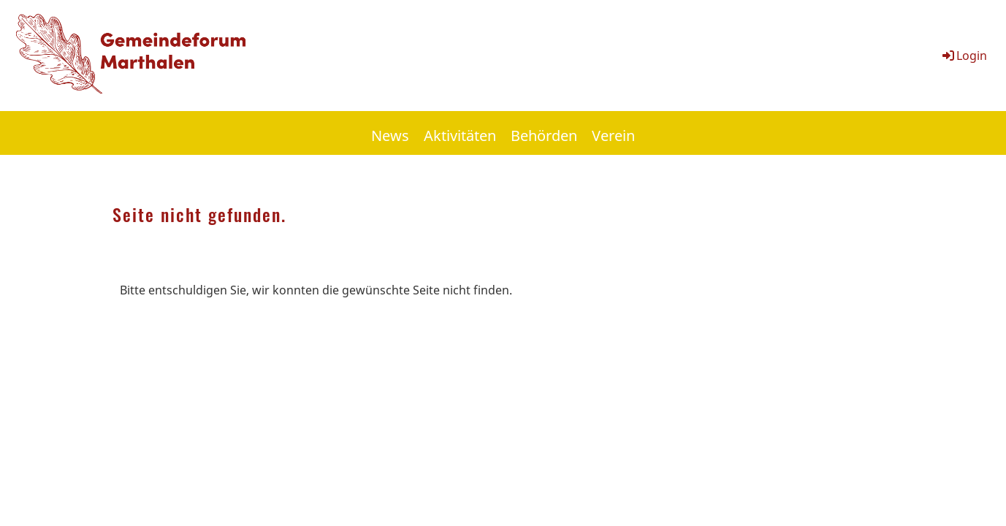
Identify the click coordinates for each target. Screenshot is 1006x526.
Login (963, 55)
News (390, 135)
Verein (613, 135)
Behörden (544, 135)
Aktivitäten (460, 135)
